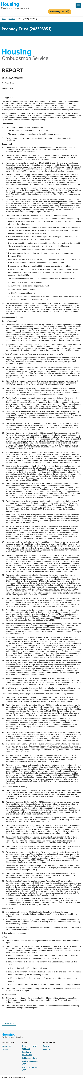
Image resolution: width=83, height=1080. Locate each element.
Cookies (5, 1049)
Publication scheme (30, 1058)
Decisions (12, 19)
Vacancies (47, 1049)
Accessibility (6, 1046)
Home (4, 19)
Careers (46, 1046)
